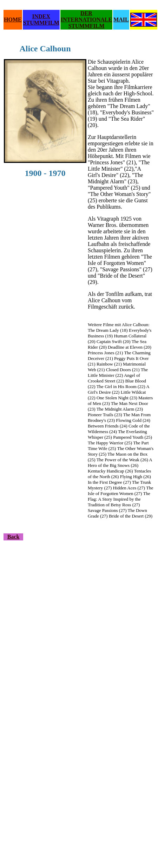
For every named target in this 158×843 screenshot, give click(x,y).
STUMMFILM (41, 23)
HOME (13, 20)
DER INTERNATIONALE (86, 16)
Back (13, 537)
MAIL (121, 20)
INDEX (41, 16)
